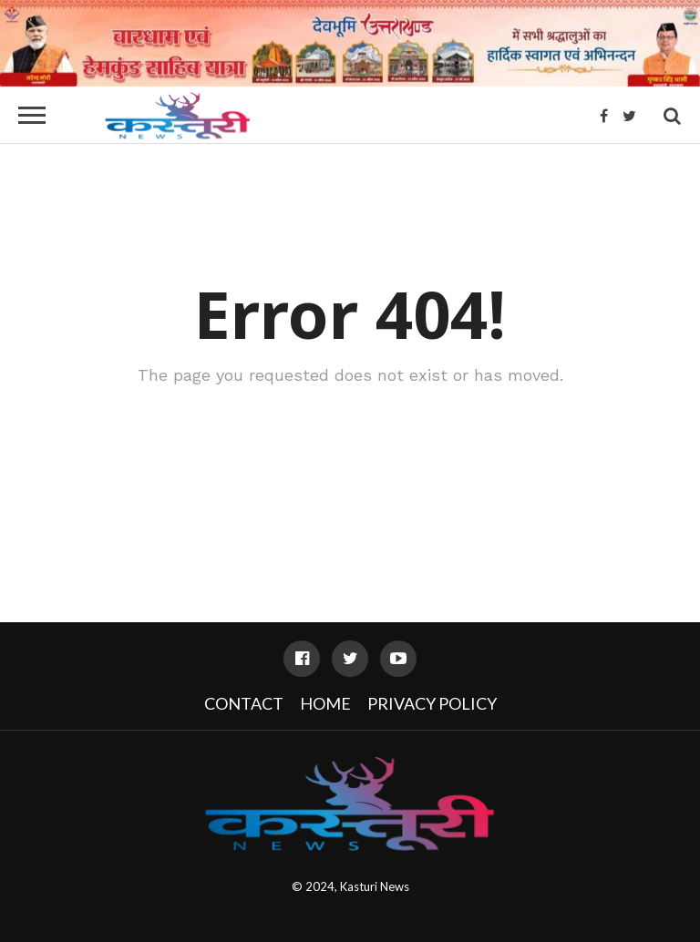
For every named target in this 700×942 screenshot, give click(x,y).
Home (325, 703)
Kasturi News (374, 886)
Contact (243, 703)
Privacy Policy (432, 703)
